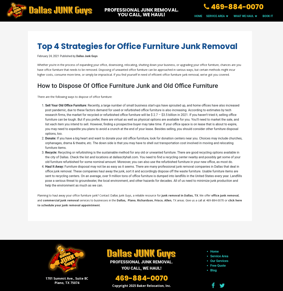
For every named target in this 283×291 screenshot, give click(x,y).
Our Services (219, 261)
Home (198, 16)
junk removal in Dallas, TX (180, 195)
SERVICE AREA (218, 16)
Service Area (219, 256)
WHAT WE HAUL (246, 16)
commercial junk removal (61, 200)
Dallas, (122, 200)
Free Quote (218, 265)
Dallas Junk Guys (86, 56)
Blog (213, 270)
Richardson (145, 200)
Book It (268, 16)
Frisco (158, 200)
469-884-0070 (234, 7)
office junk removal (225, 195)
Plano (132, 200)
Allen (167, 200)
